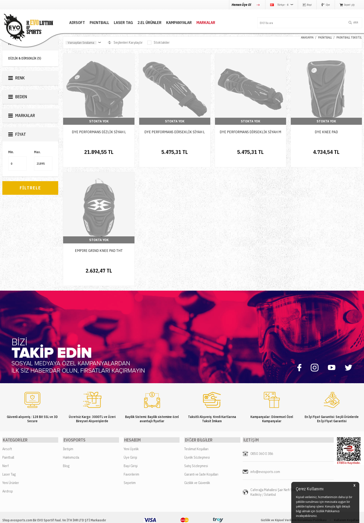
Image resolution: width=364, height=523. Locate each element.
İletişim (68, 435)
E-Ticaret (171, 517)
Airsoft (7, 435)
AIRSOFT (71, 22)
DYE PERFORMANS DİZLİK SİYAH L (99, 131)
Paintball (8, 443)
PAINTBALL (93, 22)
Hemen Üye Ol (242, 5)
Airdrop (7, 477)
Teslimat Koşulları (196, 435)
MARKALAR (199, 22)
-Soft (161, 517)
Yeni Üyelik (131, 435)
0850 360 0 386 (261, 439)
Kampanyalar (172, 22)
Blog (66, 452)
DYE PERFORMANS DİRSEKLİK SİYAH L (174, 131)
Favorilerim (131, 460)
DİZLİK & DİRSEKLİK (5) (24, 58)
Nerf (5, 452)
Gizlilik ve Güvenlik (197, 469)
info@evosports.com (265, 458)
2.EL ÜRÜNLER (143, 22)
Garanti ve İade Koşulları (201, 460)
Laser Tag (9, 460)
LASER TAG (116, 22)
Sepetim (130, 469)
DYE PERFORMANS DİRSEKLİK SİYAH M (250, 131)
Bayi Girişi (131, 452)
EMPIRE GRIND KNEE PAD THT (98, 243)
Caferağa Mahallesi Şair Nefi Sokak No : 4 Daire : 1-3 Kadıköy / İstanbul (286, 478)
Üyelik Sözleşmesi (197, 443)
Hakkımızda (71, 443)
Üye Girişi (130, 443)
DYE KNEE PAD (326, 131)
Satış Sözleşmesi (196, 452)
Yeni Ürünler (10, 469)
